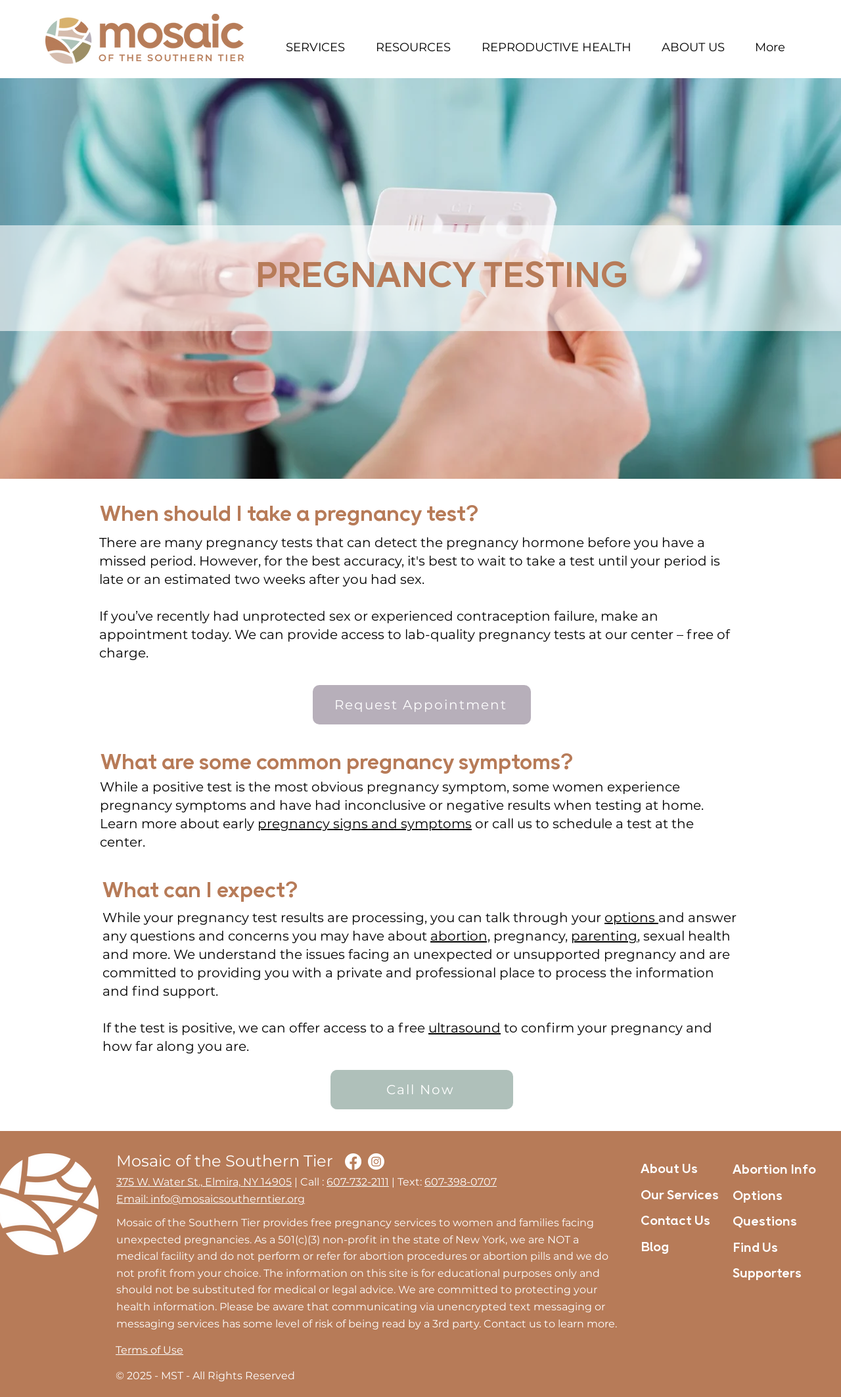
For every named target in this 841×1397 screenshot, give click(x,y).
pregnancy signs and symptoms (365, 824)
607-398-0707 (460, 1182)
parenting (604, 936)
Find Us (755, 1248)
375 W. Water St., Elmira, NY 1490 (201, 1182)
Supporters (767, 1274)
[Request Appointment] (422, 704)
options (631, 917)
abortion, (460, 936)
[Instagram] (376, 1161)
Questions (765, 1222)
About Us (669, 1170)
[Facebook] (353, 1161)
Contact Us (675, 1222)
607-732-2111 (358, 1182)
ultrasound (464, 1028)
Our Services (680, 1196)
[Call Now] (421, 1089)
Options (758, 1197)
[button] (315, 47)
